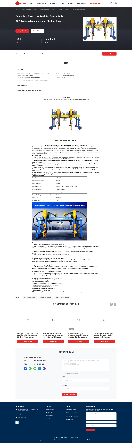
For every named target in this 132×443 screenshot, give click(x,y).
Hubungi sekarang (69, 394)
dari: (63, 376)
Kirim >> (91, 430)
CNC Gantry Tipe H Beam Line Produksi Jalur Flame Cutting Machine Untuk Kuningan (27, 335)
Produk (22, 9)
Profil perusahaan (50, 409)
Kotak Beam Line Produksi (72, 412)
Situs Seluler (64, 437)
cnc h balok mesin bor (29, 297)
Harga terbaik (22, 31)
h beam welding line (45, 297)
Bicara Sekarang (38, 31)
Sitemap (56, 437)
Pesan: (64, 357)
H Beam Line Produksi (31, 9)
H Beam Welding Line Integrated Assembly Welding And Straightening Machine (78, 335)
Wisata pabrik (49, 412)
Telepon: (64, 385)
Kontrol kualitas (49, 415)
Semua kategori (69, 419)
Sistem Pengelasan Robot (72, 416)
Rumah (17, 9)
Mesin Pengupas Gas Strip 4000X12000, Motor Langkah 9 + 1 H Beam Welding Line (53, 335)
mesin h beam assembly (62, 297)
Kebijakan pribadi (74, 437)
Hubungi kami (49, 418)
